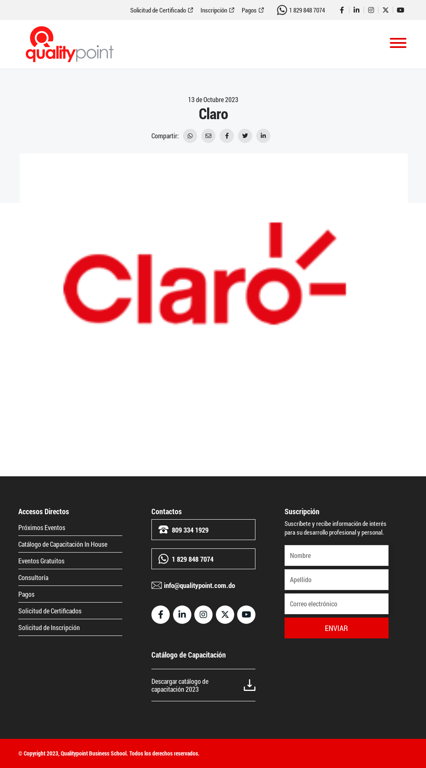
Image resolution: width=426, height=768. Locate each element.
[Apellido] (337, 579)
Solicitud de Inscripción (49, 627)
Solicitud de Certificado (158, 10)
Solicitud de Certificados (50, 610)
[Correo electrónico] (337, 603)
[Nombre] (337, 555)
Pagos (249, 10)
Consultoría (33, 577)
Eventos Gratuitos (41, 560)
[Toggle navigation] (398, 44)
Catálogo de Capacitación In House (62, 544)
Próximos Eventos (41, 527)
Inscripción (214, 10)
